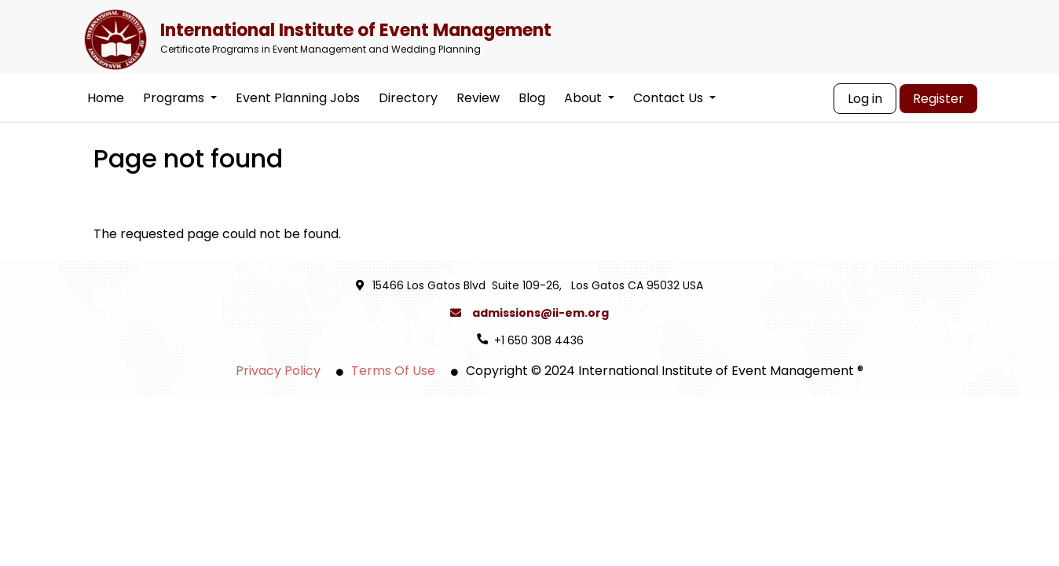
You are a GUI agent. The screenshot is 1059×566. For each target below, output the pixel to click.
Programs (180, 98)
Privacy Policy (278, 371)
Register (938, 99)
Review (478, 98)
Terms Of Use (393, 371)
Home (105, 98)
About (589, 98)
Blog (532, 98)
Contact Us (674, 98)
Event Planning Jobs (298, 98)
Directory (408, 98)
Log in (865, 99)
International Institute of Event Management (524, 36)
